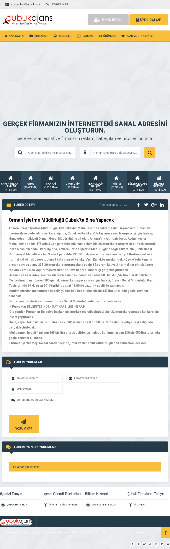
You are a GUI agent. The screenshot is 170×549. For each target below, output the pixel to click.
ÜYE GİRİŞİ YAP (148, 19)
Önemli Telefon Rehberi (63, 504)
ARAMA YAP (149, 152)
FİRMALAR (139, 504)
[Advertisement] (85, 74)
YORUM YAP (23, 424)
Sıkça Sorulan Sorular (104, 504)
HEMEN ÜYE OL (108, 19)
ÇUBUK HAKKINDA (17, 504)
